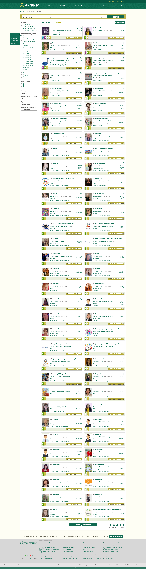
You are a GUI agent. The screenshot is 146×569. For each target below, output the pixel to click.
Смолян (53, 439)
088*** (102, 140)
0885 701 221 (56, 65)
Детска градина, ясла (56, 346)
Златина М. (56, 43)
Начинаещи (26, 71)
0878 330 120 (98, 95)
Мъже (24, 86)
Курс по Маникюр (66, 549)
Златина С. (98, 299)
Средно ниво (26, 73)
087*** (102, 170)
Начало (22, 11)
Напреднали (26, 75)
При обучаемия (28, 29)
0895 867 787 (56, 35)
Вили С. (97, 389)
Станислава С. (99, 464)
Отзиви (104, 5)
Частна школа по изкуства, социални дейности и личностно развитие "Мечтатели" (79, 28)
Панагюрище (55, 273)
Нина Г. (97, 253)
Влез (123, 1)
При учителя (27, 27)
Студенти (25, 67)
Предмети (7, 565)
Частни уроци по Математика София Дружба (49, 554)
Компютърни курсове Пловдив (69, 558)
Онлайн (25, 25)
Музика (67, 60)
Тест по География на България (70, 542)
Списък (46, 22)
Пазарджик (97, 499)
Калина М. (56, 208)
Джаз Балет (64, 545)
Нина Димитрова (58, 133)
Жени (24, 84)
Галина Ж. (98, 419)
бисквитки (78, 568)
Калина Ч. (56, 314)
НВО (23, 36)
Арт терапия (60, 30)
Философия (68, 121)
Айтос (95, 303)
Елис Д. (55, 509)
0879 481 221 (56, 110)
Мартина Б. (99, 449)
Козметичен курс (108, 558)
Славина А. (56, 449)
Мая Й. (55, 193)
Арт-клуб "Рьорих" (59, 374)
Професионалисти (28, 77)
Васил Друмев (98, 469)
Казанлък (96, 333)
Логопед (110, 45)
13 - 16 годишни (27, 61)
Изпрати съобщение (74, 38)
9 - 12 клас (25, 53)
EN (31, 555)
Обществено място (29, 30)
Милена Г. (98, 268)
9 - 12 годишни (26, 59)
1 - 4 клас (25, 49)
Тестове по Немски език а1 (89, 545)
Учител (95, 45)
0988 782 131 (98, 80)
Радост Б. (55, 163)
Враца (65, 138)
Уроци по (48, 5)
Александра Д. (100, 193)
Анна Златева (56, 103)
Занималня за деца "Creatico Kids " (64, 178)
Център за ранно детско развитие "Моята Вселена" (112, 329)
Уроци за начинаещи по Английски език (91, 559)
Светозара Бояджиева (60, 118)
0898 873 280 (98, 125)
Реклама (98, 565)
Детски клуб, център (99, 346)
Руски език (111, 301)
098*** (102, 275)
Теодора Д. (56, 464)
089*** (102, 35)
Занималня (96, 151)
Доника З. (98, 178)
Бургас (101, 48)
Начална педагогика (113, 181)
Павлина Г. (56, 389)
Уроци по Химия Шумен (89, 547)
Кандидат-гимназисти (29, 38)
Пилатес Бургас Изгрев (46, 558)
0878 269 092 (56, 125)
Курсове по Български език (111, 549)
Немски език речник (88, 551)
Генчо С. (55, 434)
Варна (66, 63)
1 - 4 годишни (26, 55)
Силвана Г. (56, 329)
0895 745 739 (56, 95)
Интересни (46, 565)
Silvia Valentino (99, 88)
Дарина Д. (56, 268)
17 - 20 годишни (27, 63)
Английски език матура (67, 554)
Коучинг (110, 452)
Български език (111, 75)
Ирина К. (55, 148)
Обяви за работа (85, 565)
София (61, 32)
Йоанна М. (98, 494)
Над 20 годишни (27, 65)
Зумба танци (86, 549)
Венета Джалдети (100, 58)
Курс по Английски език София (112, 542)
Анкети (72, 565)
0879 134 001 (56, 140)
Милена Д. (98, 28)
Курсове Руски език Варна (46, 556)
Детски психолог (98, 30)
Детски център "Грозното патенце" (64, 359)
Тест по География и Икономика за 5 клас (49, 550)
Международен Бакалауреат (29, 44)
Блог (90, 5)
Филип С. (98, 133)
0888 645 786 (98, 65)
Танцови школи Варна (110, 554)
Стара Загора (55, 243)
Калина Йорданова (101, 118)
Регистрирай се (113, 1)
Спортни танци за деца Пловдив (112, 556)
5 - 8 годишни (26, 57)
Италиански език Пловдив (46, 542)
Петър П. (55, 419)
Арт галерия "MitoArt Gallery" (104, 223)
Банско (53, 318)
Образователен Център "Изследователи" (108, 238)
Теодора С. (56, 479)
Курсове (62, 6)
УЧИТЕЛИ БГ (31, 558)
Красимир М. (57, 253)
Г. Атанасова (99, 43)
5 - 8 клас (25, 51)
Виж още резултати (83, 525)
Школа (52, 30)
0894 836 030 (98, 110)
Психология (111, 467)
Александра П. (100, 163)
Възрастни (25, 69)
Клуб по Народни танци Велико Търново (47, 547)
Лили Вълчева (56, 73)
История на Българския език (111, 545)
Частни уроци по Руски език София (70, 556)
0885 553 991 (98, 50)
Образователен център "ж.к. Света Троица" (109, 73)
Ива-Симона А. (100, 283)
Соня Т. (97, 314)
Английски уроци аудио (68, 547)
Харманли (96, 32)
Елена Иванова (57, 88)
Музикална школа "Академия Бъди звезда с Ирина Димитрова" (72, 58)
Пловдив (110, 63)
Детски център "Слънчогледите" (107, 344)
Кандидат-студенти (28, 42)
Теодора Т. (56, 299)
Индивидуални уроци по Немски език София (113, 547)
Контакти (139, 565)
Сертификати (26, 45)
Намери (77, 5)
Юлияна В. (56, 494)
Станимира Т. (99, 359)
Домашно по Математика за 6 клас (91, 556)
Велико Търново (98, 168)
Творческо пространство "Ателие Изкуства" (109, 509)
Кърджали (54, 424)
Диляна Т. (56, 238)
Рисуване (110, 166)
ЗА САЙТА (119, 5)
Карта (59, 22)
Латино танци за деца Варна (90, 554)
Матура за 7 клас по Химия (111, 551)
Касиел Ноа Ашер (100, 103)
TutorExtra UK (113, 565)
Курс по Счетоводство (67, 551)
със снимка (25, 88)
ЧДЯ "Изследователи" (60, 344)
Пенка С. (98, 434)
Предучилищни (27, 47)
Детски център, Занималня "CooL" (64, 223)
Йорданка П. (99, 479)
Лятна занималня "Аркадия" (104, 148)
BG (26, 555)
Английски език (112, 60)
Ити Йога (42, 545)
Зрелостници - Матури (29, 40)
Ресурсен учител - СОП (114, 136)
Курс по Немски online (88, 542)
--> (29, 93)
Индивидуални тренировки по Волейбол (47, 552)
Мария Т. (98, 374)
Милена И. (56, 283)
